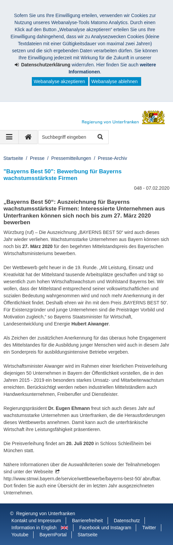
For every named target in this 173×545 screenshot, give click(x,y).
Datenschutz (127, 520)
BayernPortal (53, 534)
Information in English (34, 527)
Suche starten (100, 137)
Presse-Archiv (112, 158)
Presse (37, 158)
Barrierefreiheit (87, 520)
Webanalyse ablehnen (114, 81)
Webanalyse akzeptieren (59, 81)
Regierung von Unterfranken (45, 513)
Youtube (19, 534)
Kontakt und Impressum (36, 520)
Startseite (13, 158)
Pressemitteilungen (71, 158)
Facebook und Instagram (105, 527)
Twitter (149, 527)
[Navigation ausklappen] (9, 137)
